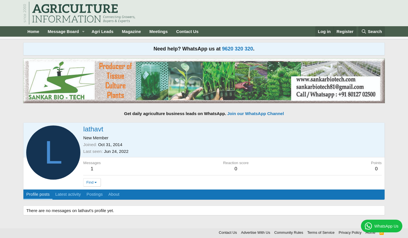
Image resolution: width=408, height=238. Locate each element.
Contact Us (187, 31)
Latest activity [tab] (68, 194)
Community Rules (288, 232)
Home (33, 31)
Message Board (63, 31)
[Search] (371, 31)
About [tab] (113, 194)
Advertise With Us (255, 232)
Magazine (131, 31)
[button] (83, 31)
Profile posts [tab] (38, 194)
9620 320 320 (237, 49)
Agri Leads (103, 31)
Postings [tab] (95, 194)
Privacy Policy (350, 232)
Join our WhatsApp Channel (255, 113)
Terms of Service (321, 232)
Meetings (158, 31)
